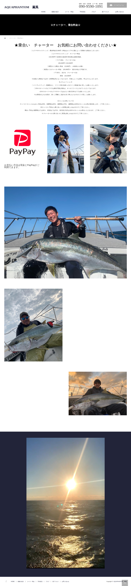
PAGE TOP (125, 583)
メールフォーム (119, 5)
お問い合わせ (119, 12)
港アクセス (105, 12)
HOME (43, 12)
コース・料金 (69, 12)
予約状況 (82, 12)
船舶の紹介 (55, 12)
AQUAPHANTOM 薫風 (21, 7)
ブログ (93, 12)
